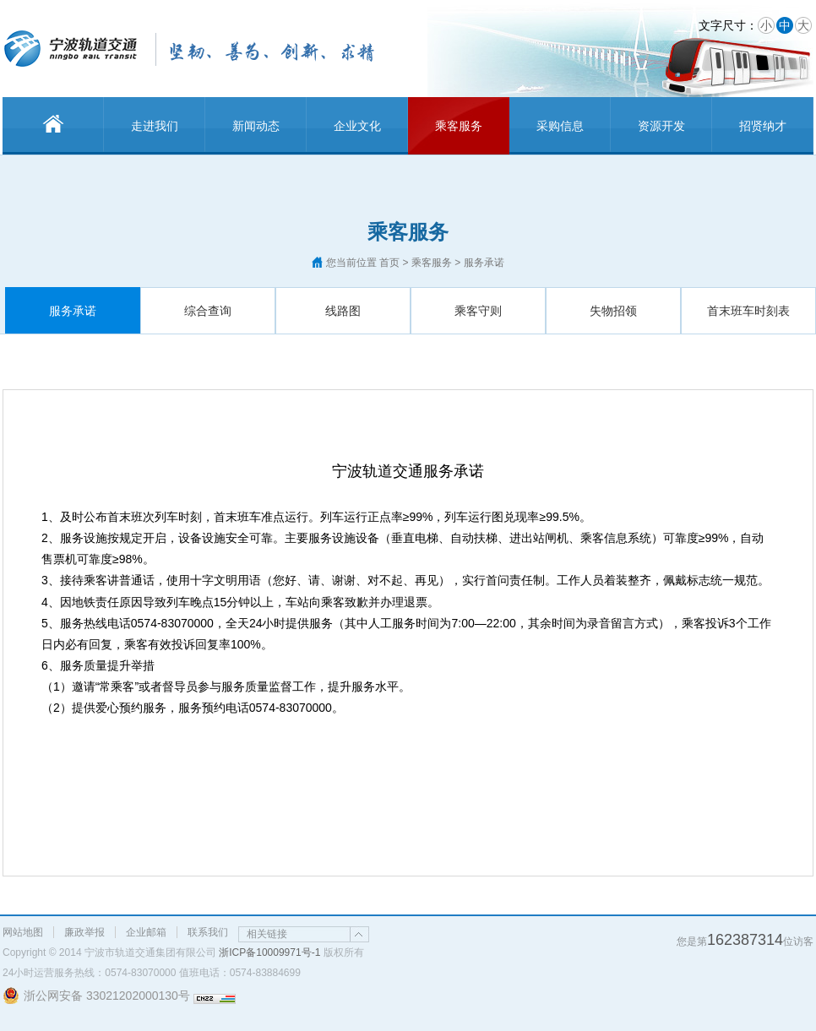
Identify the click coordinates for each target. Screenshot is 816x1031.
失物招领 (613, 310)
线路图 (343, 310)
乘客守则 (478, 310)
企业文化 (357, 126)
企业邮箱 (146, 932)
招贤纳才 (762, 126)
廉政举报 (84, 932)
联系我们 (208, 932)
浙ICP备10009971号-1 (269, 952)
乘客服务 (458, 126)
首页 (389, 263)
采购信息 (560, 126)
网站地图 (23, 932)
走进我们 (154, 126)
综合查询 (207, 310)
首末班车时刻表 (748, 310)
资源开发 (661, 126)
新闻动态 (256, 126)
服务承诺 (72, 310)
